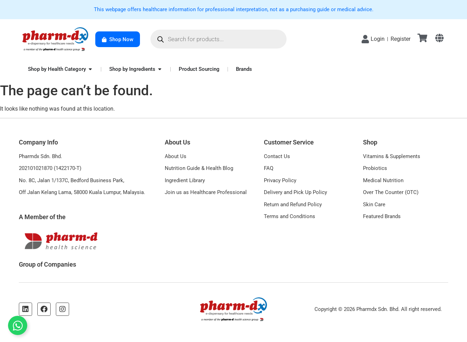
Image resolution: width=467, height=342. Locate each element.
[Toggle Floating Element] (17, 325)
